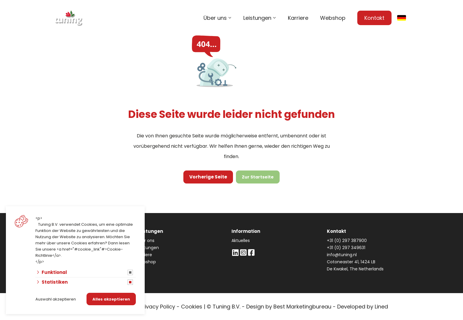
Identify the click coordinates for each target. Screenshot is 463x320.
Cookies (191, 306)
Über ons (145, 240)
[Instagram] (243, 252)
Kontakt (374, 18)
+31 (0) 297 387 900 (345, 38)
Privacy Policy (157, 306)
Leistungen (257, 18)
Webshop (332, 18)
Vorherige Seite (208, 177)
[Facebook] (251, 252)
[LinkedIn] (235, 252)
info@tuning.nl (395, 38)
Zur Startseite (257, 177)
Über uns (215, 18)
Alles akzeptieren (111, 299)
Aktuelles (240, 240)
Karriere (298, 18)
